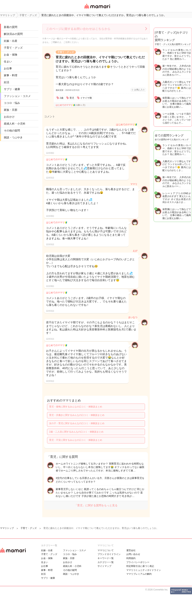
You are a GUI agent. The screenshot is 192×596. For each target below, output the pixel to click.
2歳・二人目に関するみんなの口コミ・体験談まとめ (76, 431)
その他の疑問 (12, 130)
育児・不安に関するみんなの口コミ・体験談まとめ (75, 440)
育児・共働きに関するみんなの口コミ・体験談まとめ (76, 415)
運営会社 (131, 550)
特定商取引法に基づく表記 (140, 566)
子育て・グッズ (13, 47)
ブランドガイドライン (109, 554)
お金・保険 (10, 54)
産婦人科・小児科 (14, 123)
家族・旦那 (10, 109)
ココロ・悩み (12, 102)
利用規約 (131, 558)
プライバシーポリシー (137, 562)
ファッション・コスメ (17, 96)
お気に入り (139, 90)
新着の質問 (10, 27)
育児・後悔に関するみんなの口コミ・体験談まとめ (75, 406)
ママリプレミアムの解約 (139, 574)
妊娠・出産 (10, 40)
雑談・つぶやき (13, 137)
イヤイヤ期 (86, 98)
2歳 (61, 98)
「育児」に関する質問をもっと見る (96, 505)
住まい (8, 61)
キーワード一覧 (106, 558)
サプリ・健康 (12, 89)
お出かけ (9, 116)
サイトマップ (104, 566)
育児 (72, 98)
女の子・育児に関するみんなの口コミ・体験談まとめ (76, 423)
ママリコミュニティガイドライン (143, 570)
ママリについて (106, 550)
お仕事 (8, 68)
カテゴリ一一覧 (106, 562)
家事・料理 (10, 75)
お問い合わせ (133, 554)
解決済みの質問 (13, 33)
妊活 (6, 82)
